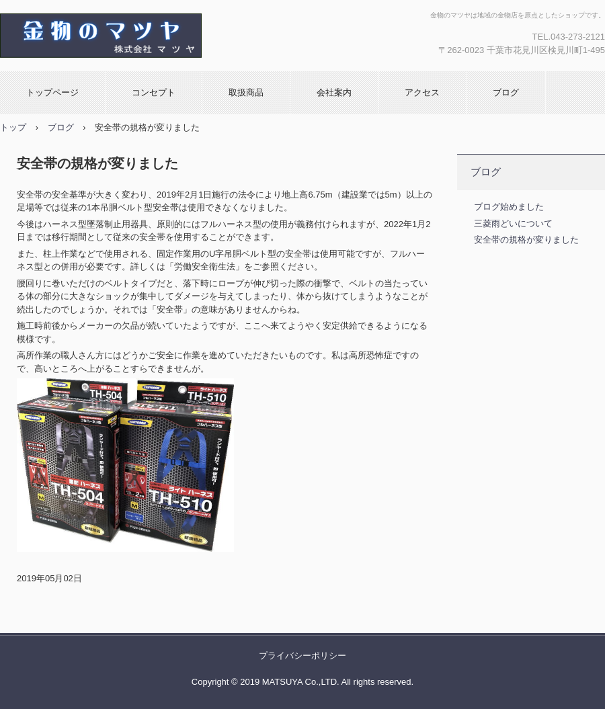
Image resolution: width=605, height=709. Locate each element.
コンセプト (153, 92)
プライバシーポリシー (302, 656)
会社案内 (334, 92)
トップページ (52, 92)
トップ (13, 127)
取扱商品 (246, 92)
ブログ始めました (509, 207)
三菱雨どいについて (513, 223)
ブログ (506, 92)
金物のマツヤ (144, 35)
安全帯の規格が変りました (526, 240)
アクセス (422, 92)
